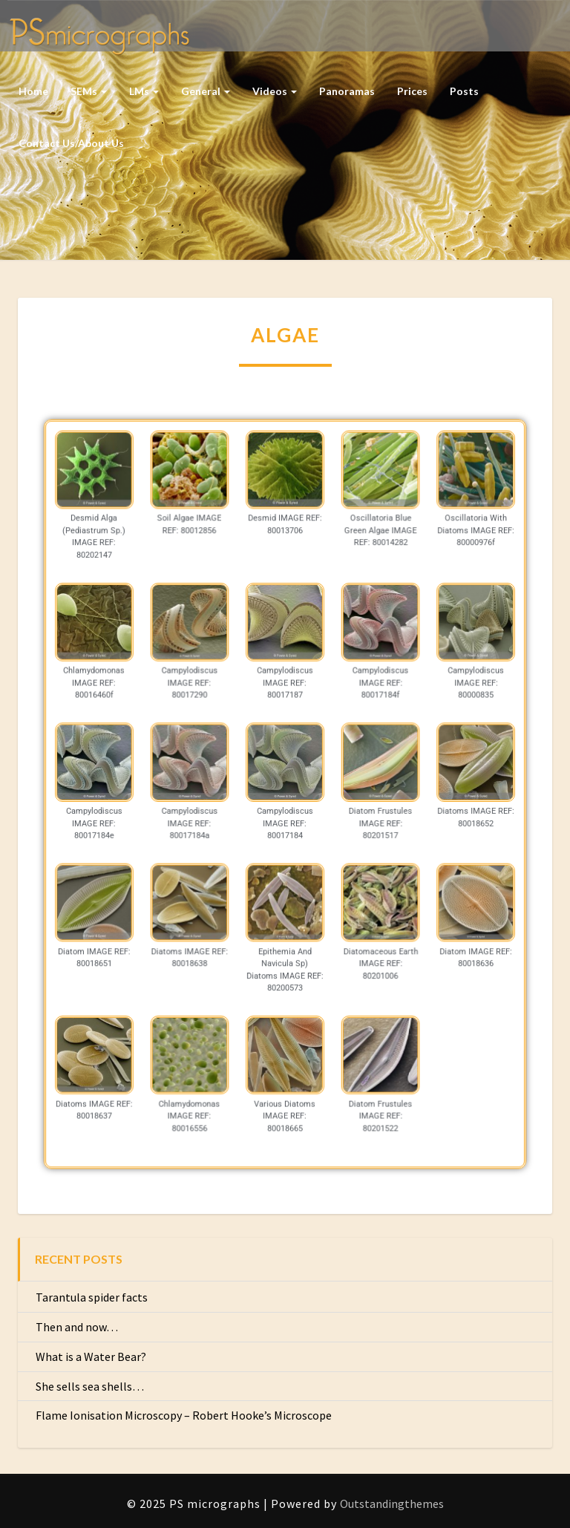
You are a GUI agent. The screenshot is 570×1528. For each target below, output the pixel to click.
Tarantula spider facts (92, 1297)
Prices (412, 91)
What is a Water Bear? (91, 1356)
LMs (144, 91)
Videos (274, 91)
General (205, 91)
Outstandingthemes (392, 1503)
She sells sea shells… (90, 1386)
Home (33, 91)
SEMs (89, 91)
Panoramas (347, 91)
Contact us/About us (71, 143)
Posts (464, 91)
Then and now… (77, 1326)
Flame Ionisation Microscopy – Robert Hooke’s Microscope (184, 1415)
